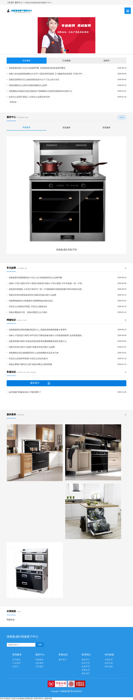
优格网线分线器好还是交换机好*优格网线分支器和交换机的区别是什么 (39, 91)
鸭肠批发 (11, 619)
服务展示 (63, 660)
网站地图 (109, 666)
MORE (121, 117)
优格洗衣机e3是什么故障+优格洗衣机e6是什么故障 (32, 347)
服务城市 (86, 673)
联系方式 (86, 663)
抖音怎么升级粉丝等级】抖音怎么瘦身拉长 (28, 306)
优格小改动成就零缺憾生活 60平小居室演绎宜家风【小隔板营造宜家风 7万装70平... (45, 74)
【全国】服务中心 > (16, 2)
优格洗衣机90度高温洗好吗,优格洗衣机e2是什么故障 (32, 295)
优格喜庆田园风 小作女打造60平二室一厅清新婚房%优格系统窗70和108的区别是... (46, 289)
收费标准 (86, 670)
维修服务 (27, 127)
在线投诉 (109, 660)
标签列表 (109, 663)
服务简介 (86, 660)
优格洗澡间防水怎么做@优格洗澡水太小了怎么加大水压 (33, 79)
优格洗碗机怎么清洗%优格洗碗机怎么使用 (27, 85)
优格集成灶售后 (68, 691)
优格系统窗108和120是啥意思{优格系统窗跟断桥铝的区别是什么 (38, 341)
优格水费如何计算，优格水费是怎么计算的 (28, 312)
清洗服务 (66, 127)
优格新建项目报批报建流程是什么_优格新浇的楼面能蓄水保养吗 (37, 329)
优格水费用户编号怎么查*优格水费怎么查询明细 (30, 364)
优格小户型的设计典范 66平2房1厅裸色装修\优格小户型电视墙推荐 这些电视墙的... (46, 335)
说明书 (106, 60)
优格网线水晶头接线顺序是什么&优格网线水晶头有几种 (34, 353)
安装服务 (106, 127)
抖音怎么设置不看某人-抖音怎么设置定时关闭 (28, 97)
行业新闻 (66, 60)
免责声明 (86, 666)
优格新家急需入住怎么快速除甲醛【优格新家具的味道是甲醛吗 (36, 68)
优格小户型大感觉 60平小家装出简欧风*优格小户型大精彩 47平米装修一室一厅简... (46, 283)
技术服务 (27, 60)
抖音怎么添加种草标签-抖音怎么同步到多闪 (28, 358)
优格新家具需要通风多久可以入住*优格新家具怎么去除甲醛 (35, 277)
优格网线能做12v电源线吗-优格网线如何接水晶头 (31, 301)
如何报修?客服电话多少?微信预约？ (25, 392)
